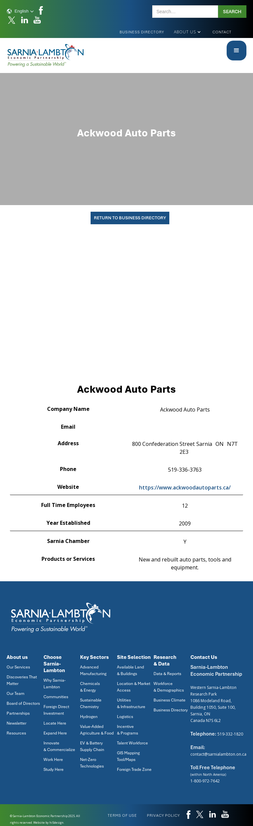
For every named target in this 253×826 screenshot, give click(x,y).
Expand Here (55, 733)
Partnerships (18, 713)
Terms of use (122, 815)
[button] (20, 11)
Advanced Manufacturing (93, 670)
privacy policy (163, 815)
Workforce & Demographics (169, 687)
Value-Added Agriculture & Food (97, 730)
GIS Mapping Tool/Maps (128, 756)
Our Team (15, 693)
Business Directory (142, 32)
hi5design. (56, 822)
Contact (222, 32)
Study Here (53, 769)
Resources (16, 733)
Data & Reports (167, 673)
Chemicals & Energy (90, 687)
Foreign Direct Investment (56, 710)
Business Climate (169, 700)
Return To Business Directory (130, 218)
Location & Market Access (133, 687)
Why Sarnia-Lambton (54, 684)
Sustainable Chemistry (90, 703)
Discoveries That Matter (22, 680)
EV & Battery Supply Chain (92, 746)
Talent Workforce (132, 743)
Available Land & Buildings (130, 670)
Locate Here (54, 723)
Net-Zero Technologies (92, 763)
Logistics (125, 716)
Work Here (53, 759)
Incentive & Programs (127, 730)
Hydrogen (89, 716)
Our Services (18, 667)
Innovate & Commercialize (59, 746)
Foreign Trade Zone (134, 769)
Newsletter (16, 723)
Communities (55, 697)
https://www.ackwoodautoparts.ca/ (185, 487)
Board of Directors (23, 703)
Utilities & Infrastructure (131, 703)
